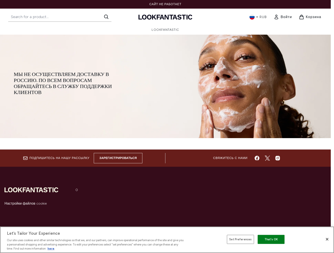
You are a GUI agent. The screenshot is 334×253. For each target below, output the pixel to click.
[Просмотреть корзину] (310, 17)
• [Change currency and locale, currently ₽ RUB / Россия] (258, 17)
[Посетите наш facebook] (257, 158)
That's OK (271, 239)
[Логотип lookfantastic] (165, 17)
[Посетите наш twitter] (267, 158)
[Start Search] (106, 17)
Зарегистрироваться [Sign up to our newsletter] (118, 158)
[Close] (327, 239)
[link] (283, 17)
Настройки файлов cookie (26, 203)
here (51, 248)
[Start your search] (59, 17)
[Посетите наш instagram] (277, 158)
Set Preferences (240, 239)
